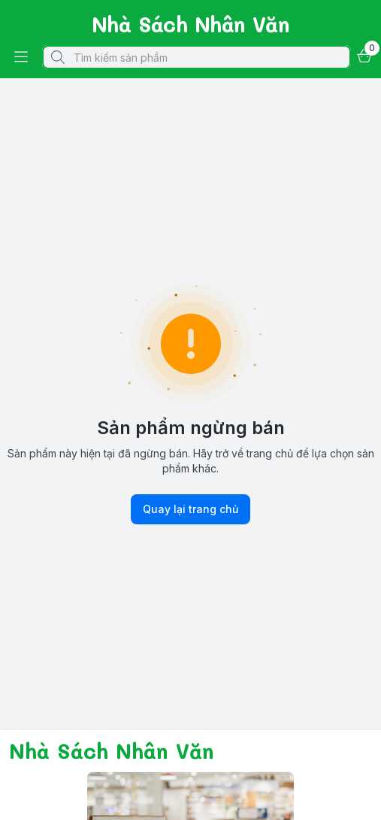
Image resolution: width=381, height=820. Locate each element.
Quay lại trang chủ (190, 509)
